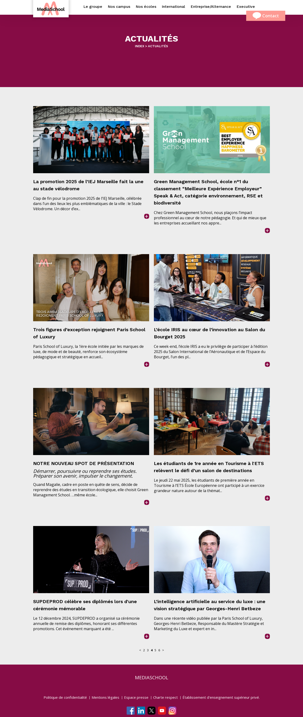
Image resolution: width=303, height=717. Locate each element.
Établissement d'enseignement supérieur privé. (221, 697)
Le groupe (92, 6)
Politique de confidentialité (65, 697)
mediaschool (151, 677)
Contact (266, 15)
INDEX (139, 46)
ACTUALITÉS (158, 46)
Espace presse (136, 697)
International (173, 6)
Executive (245, 6)
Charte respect (165, 697)
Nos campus (119, 6)
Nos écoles (146, 6)
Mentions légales (105, 697)
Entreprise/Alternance (211, 6)
